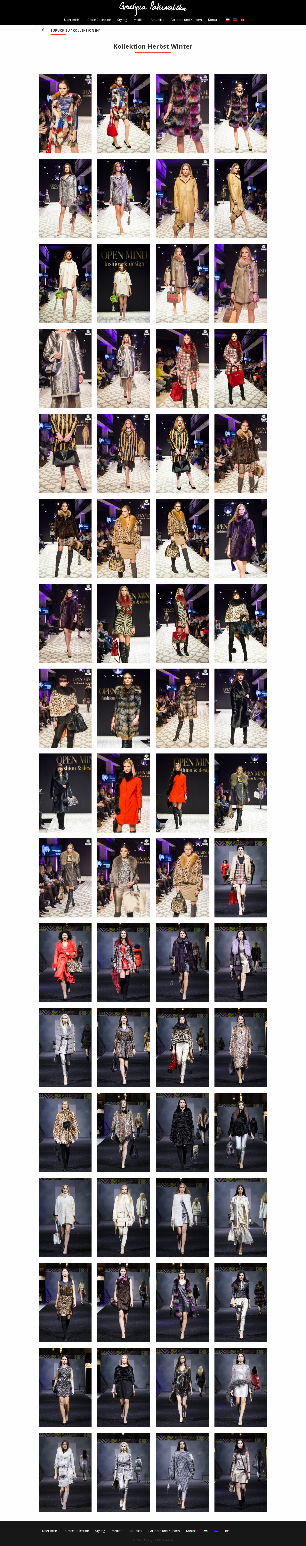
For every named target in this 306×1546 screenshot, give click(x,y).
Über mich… (72, 20)
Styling (122, 20)
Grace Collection (99, 20)
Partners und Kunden (186, 20)
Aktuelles (157, 20)
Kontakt (214, 20)
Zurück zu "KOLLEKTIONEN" (76, 30)
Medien (138, 20)
